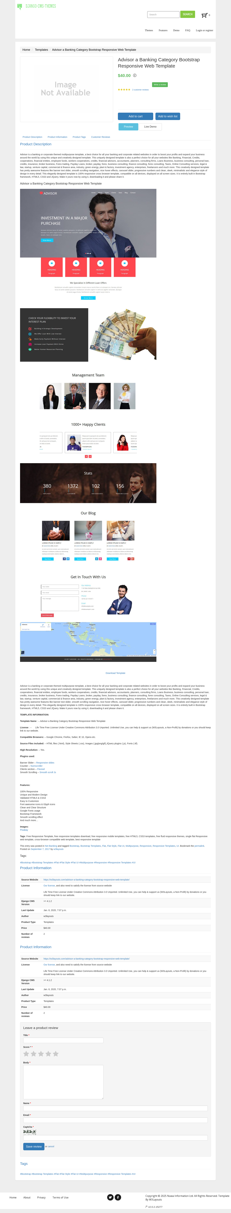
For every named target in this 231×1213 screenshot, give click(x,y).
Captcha (28, 1127)
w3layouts (59, 849)
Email (26, 1115)
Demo (176, 30)
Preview (128, 126)
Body (26, 1062)
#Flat (57, 862)
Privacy (41, 1197)
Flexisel (41, 769)
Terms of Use (60, 1197)
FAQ (187, 30)
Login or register (204, 30)
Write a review (160, 85)
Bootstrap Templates (91, 846)
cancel (51, 1146)
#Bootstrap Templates (43, 862)
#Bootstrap (26, 862)
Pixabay (24, 830)
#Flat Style (65, 862)
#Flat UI (75, 862)
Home (26, 49)
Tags (24, 1164)
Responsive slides (45, 762)
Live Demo (150, 126)
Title (25, 1035)
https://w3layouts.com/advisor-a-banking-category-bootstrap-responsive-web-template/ (86, 879)
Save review (34, 1146)
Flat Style (111, 846)
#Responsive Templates (119, 862)
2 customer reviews (140, 90)
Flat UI (121, 846)
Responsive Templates (164, 846)
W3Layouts (155, 1199)
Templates (41, 49)
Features (163, 30)
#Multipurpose (86, 862)
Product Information (57, 137)
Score (27, 1047)
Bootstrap (74, 846)
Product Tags (79, 137)
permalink (199, 846)
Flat (104, 846)
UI (177, 846)
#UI (134, 862)
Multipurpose (132, 846)
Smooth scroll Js (47, 772)
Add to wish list (167, 116)
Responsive (145, 846)
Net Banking (51, 846)
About (26, 1197)
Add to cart (135, 116)
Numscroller (36, 766)
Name (26, 1103)
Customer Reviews (100, 137)
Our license (49, 885)
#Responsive (100, 862)
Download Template (115, 673)
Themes (149, 30)
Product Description (32, 137)
